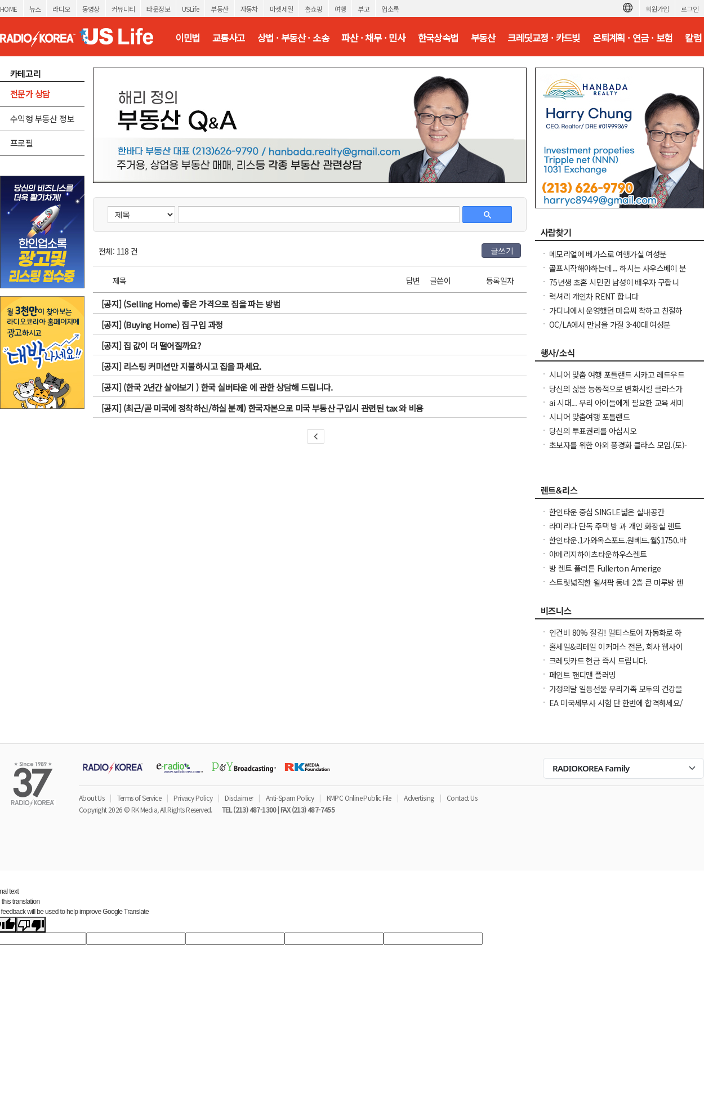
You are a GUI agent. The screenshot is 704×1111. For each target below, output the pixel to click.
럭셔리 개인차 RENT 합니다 (593, 296)
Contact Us (462, 797)
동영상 (91, 9)
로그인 (689, 9)
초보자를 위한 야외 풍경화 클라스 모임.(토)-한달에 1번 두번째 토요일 (618, 450)
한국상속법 (438, 37)
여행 (340, 9)
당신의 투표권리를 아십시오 (593, 430)
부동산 (219, 9)
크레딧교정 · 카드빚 (543, 37)
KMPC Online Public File (359, 797)
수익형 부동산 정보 (42, 118)
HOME (8, 9)
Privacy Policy (192, 797)
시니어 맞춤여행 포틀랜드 (589, 416)
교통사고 (228, 37)
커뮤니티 (123, 9)
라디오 (61, 9)
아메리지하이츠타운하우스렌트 (598, 554)
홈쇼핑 (313, 9)
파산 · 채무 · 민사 (373, 37)
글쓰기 (502, 250)
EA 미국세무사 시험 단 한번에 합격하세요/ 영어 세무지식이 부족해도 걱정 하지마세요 (616, 708)
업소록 (390, 9)
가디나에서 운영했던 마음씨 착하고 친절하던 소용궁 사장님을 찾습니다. (616, 316)
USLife (190, 9)
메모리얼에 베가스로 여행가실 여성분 (608, 254)
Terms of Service (139, 797)
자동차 (249, 9)
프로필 (21, 143)
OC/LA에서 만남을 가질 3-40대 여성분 (610, 324)
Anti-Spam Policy (290, 797)
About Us (91, 797)
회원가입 (657, 9)
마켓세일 (281, 9)
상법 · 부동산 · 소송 (293, 37)
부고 (363, 9)
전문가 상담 (30, 94)
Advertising (419, 797)
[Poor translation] (31, 924)
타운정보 (158, 9)
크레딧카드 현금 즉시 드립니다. (598, 660)
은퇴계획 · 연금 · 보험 (632, 37)
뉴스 (35, 9)
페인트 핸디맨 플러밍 (582, 674)
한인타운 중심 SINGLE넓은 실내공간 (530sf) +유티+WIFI (606, 517)
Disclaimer (239, 797)
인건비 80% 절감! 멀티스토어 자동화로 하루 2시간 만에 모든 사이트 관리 (615, 638)
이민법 (187, 37)
